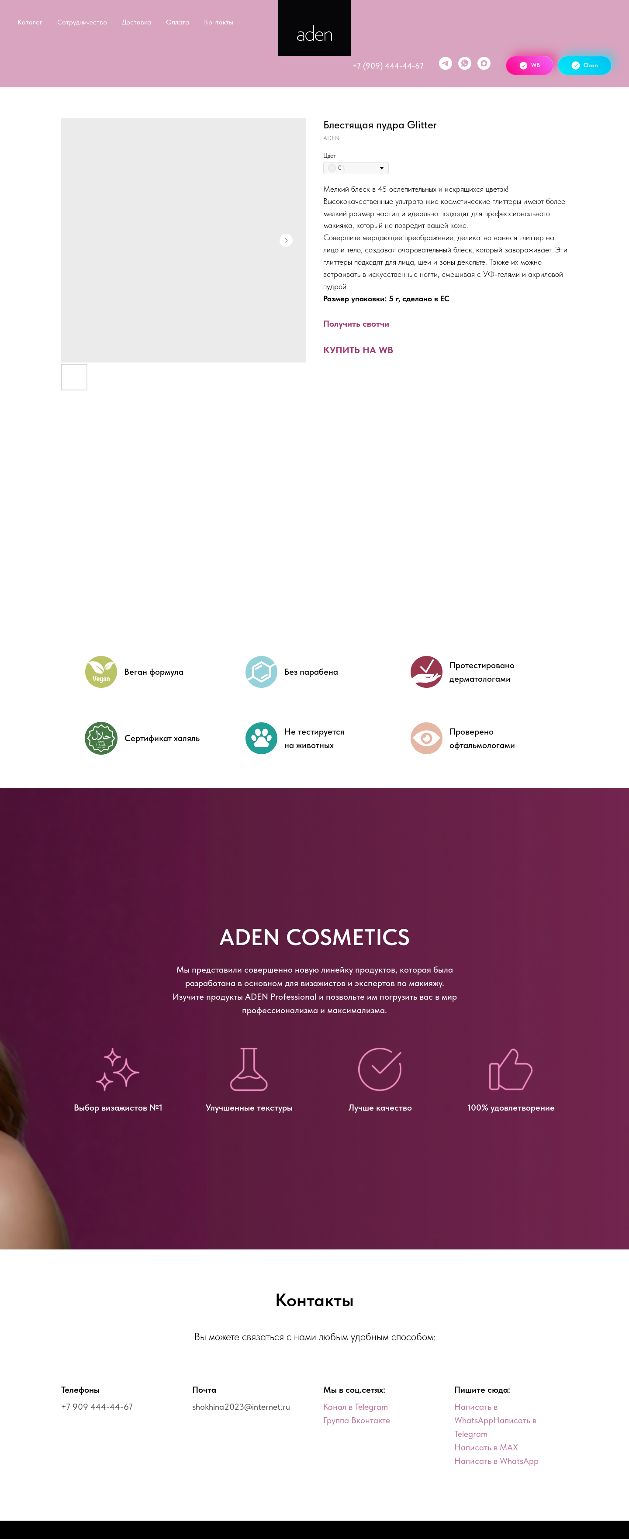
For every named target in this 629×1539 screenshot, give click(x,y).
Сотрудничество (82, 22)
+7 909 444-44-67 (97, 1406)
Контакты (218, 22)
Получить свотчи (356, 323)
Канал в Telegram (355, 1406)
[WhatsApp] (464, 63)
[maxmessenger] (484, 63)
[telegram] (445, 63)
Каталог (29, 22)
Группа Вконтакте (356, 1420)
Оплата (177, 22)
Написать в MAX (486, 1447)
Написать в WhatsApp (496, 1461)
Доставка (136, 22)
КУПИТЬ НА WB (358, 349)
